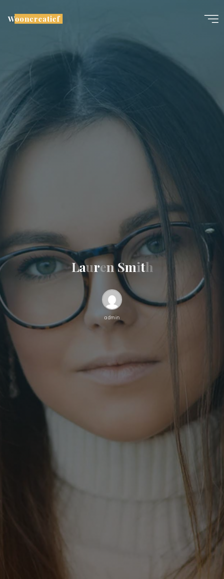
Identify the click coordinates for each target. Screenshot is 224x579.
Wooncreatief (34, 19)
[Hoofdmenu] (211, 19)
